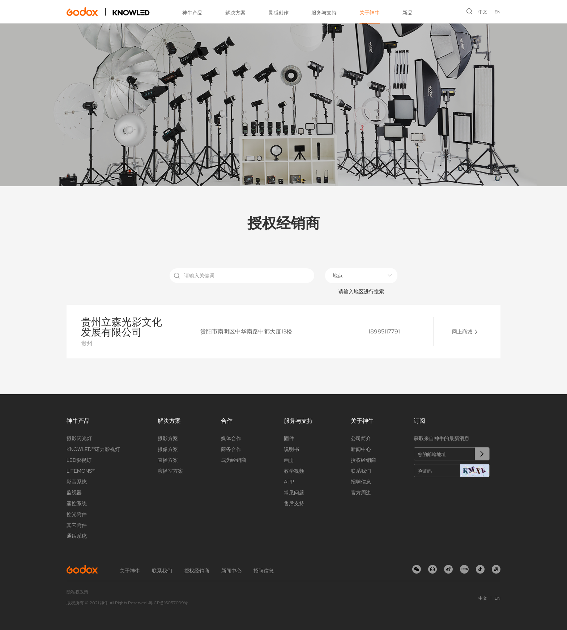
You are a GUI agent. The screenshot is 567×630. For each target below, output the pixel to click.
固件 (289, 438)
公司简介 (361, 438)
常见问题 (294, 492)
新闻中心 (361, 449)
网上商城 (462, 331)
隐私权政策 (77, 592)
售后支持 (294, 503)
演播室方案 (170, 471)
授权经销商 (363, 460)
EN (497, 12)
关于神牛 (369, 12)
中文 (482, 12)
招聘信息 (361, 481)
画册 (289, 460)
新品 (407, 12)
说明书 (291, 449)
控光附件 (77, 514)
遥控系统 (77, 503)
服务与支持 (324, 12)
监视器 (74, 492)
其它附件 (77, 525)
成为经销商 (233, 460)
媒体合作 (231, 438)
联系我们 (361, 471)
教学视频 (294, 471)
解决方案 (235, 12)
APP (289, 481)
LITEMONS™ (81, 471)
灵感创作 (278, 12)
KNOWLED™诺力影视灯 (93, 449)
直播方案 (168, 460)
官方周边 (361, 492)
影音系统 (77, 481)
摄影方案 (168, 438)
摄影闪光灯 (79, 438)
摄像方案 (168, 449)
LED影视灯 (79, 460)
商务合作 (231, 449)
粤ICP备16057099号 (168, 603)
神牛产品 (192, 12)
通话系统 (77, 536)
